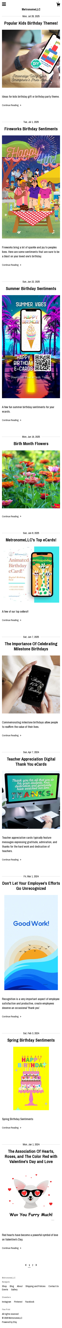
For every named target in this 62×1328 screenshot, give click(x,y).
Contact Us (53, 1286)
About (20, 1286)
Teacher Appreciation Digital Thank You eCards (31, 761)
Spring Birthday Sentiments (31, 1040)
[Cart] (58, 4)
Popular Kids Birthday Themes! (31, 23)
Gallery (14, 1289)
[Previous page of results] (26, 1265)
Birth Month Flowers (31, 443)
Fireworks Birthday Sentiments (31, 129)
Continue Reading (11, 105)
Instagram (7, 1301)
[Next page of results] (36, 1265)
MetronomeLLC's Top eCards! (31, 540)
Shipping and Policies (35, 1286)
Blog (12, 1286)
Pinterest (18, 1301)
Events (5, 1289)
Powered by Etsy (9, 1322)
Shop (4, 1286)
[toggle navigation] (4, 4)
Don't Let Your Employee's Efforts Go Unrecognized (31, 885)
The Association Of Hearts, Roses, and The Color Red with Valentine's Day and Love (31, 1156)
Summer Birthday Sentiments (31, 288)
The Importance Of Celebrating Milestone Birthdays (31, 646)
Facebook (29, 1301)
